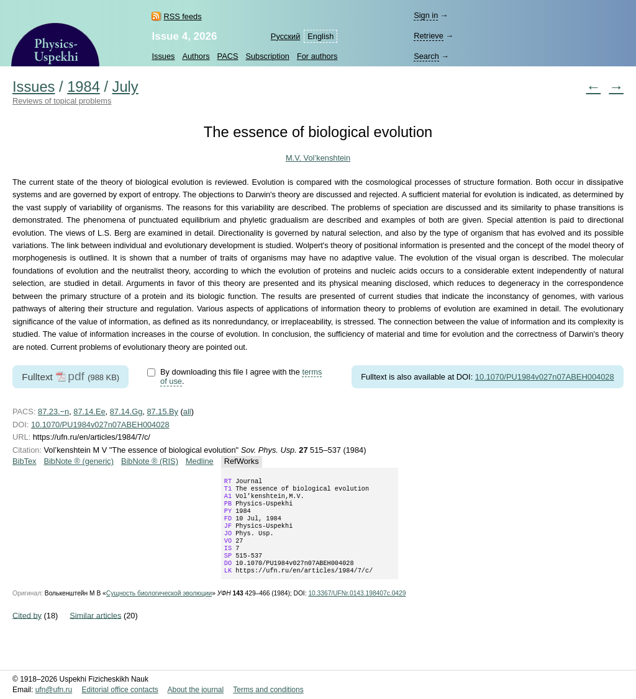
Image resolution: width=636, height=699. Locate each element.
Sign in (426, 15)
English (320, 36)
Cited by (27, 631)
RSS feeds (182, 16)
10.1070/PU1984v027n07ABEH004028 (544, 376)
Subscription (267, 56)
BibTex (24, 461)
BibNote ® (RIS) (149, 461)
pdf (76, 376)
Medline (200, 461)
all (187, 411)
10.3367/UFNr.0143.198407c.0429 (357, 609)
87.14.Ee (89, 411)
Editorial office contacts (120, 689)
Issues (163, 56)
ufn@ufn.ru (54, 689)
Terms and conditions (268, 689)
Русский (285, 36)
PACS (227, 56)
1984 (83, 87)
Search (426, 56)
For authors (317, 56)
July (125, 87)
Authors (195, 56)
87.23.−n (53, 411)
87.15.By (162, 411)
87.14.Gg (126, 411)
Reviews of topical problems (61, 100)
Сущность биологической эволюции (159, 609)
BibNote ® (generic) (78, 461)
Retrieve (428, 35)
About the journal (195, 689)
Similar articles (95, 631)
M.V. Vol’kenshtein (318, 158)
